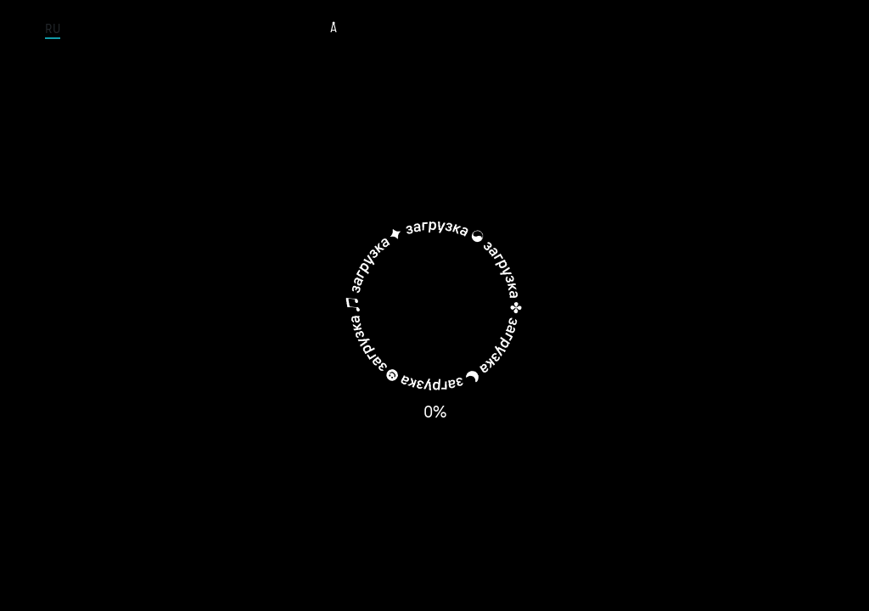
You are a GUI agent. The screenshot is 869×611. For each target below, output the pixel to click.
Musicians (447, 28)
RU (52, 28)
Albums (521, 28)
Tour (382, 28)
